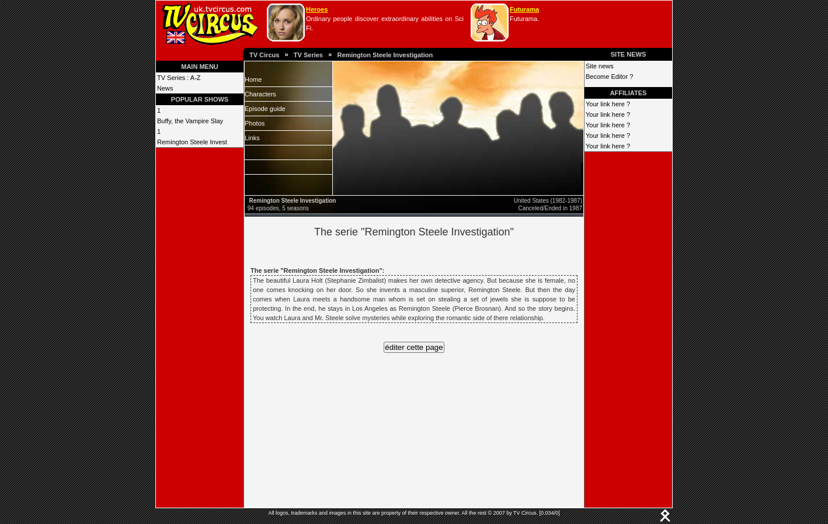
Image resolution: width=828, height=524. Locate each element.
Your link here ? (608, 103)
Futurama (524, 9)
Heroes (317, 9)
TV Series (308, 54)
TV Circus (264, 54)
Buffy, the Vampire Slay (190, 120)
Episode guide (265, 108)
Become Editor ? (609, 76)
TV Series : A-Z (179, 77)
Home (253, 79)
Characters (260, 94)
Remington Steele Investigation (385, 54)
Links (252, 137)
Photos (255, 123)
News (165, 88)
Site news (600, 66)
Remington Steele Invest (192, 141)
